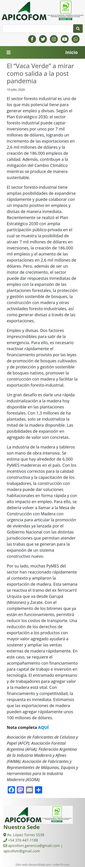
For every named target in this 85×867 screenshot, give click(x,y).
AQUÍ (43, 727)
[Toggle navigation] (9, 52)
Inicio (71, 52)
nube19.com (61, 865)
